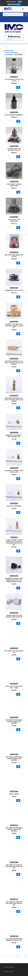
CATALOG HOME (8, 51)
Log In (19, 2)
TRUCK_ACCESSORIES (12, 52)
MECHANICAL (9, 54)
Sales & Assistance (9, 967)
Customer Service (9, 971)
